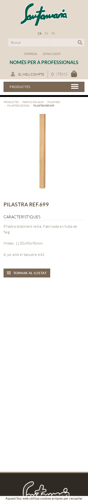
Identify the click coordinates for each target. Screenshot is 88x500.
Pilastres (53, 102)
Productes (11, 102)
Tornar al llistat (27, 273)
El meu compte (27, 74)
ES (46, 33)
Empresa (30, 53)
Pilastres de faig (18, 105)
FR (53, 33)
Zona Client (52, 53)
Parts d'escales (33, 102)
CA (40, 33)
